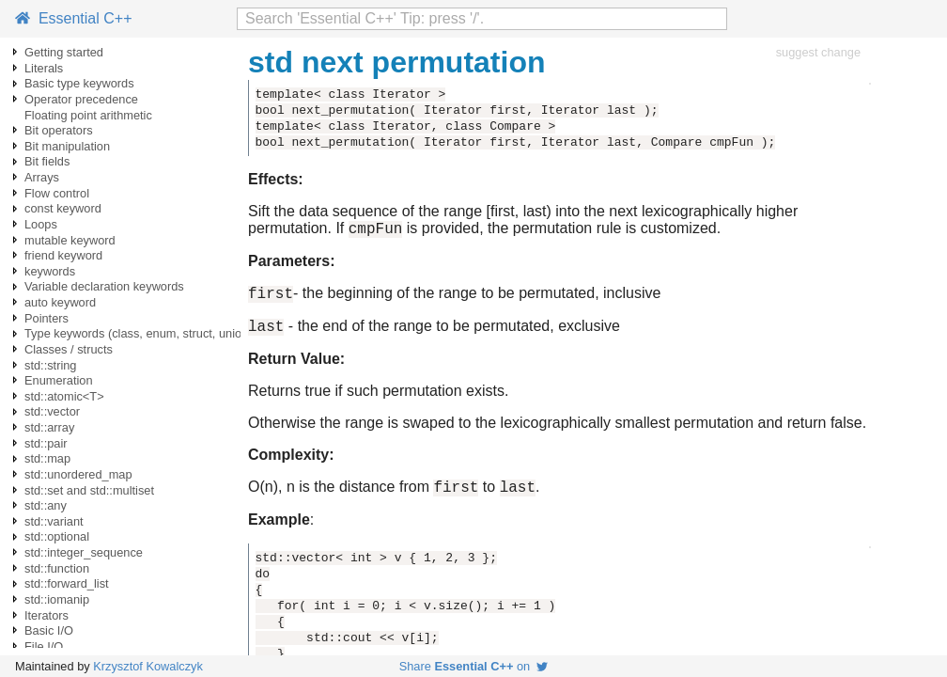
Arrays (41, 177)
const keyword (62, 208)
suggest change (818, 52)
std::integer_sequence (83, 552)
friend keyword (63, 255)
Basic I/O (48, 630)
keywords (49, 271)
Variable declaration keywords (104, 286)
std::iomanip (56, 599)
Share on (474, 666)
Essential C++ (73, 18)
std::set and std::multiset (89, 490)
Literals (43, 68)
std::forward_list (66, 583)
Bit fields (47, 161)
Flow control (56, 193)
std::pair (46, 443)
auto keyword (60, 302)
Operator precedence (81, 99)
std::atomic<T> (64, 396)
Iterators (46, 615)
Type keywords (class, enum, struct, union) (138, 333)
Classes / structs (68, 349)
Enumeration (58, 380)
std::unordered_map (78, 474)
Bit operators (58, 130)
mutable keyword (70, 240)
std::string (50, 365)
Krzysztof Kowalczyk (148, 666)
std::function (56, 568)
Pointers (46, 318)
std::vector (52, 411)
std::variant (54, 521)
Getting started (63, 52)
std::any (45, 505)
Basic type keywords (79, 83)
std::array (49, 427)
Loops (40, 224)
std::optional (56, 536)
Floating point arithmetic (88, 115)
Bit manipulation (67, 146)
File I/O (43, 646)
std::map (47, 458)
